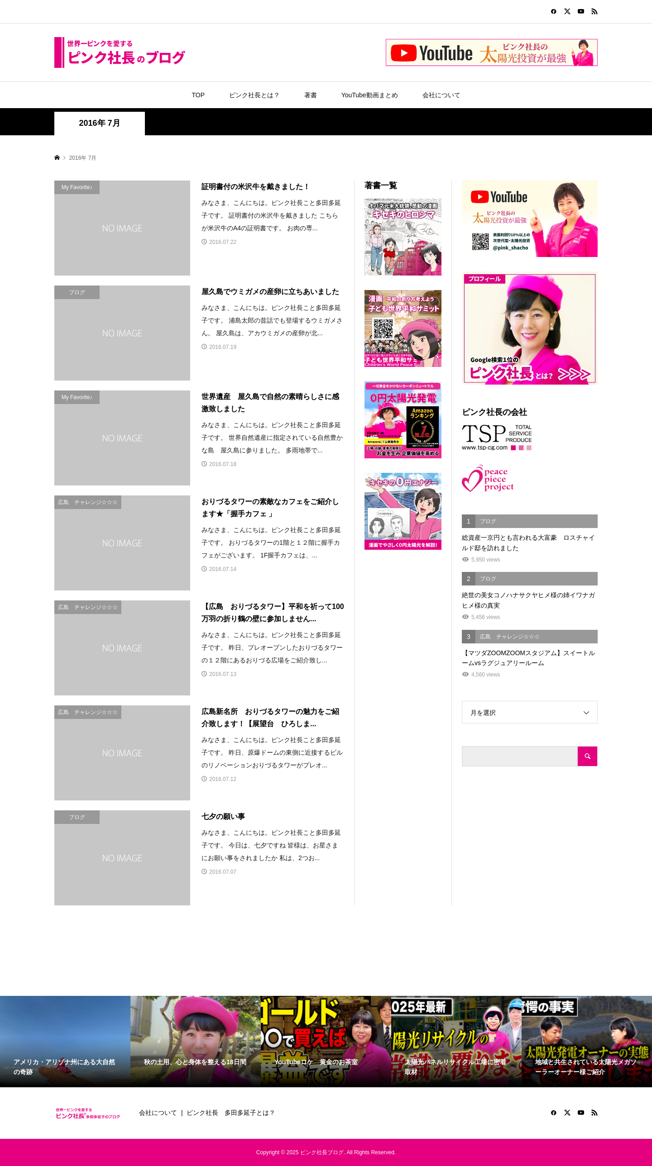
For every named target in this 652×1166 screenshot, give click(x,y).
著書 (310, 95)
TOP (198, 95)
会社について (441, 95)
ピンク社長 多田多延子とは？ (231, 1112)
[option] (65, 1041)
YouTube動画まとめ (369, 95)
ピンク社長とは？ (254, 95)
